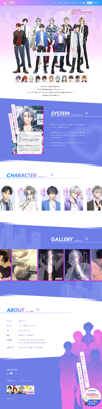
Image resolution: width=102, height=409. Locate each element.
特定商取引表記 (11, 381)
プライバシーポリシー (25, 381)
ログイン (95, 2)
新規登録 (89, 2)
